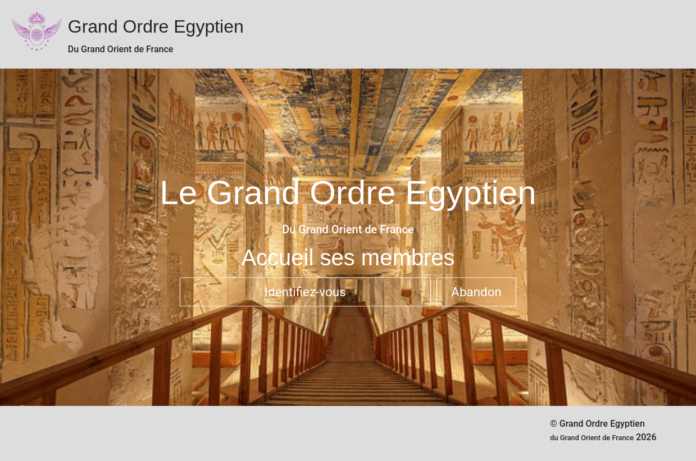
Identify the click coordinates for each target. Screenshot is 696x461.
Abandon (476, 291)
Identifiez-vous (305, 291)
